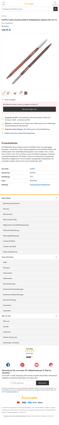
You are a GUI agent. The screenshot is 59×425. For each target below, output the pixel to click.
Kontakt (5, 326)
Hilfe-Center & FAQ (10, 220)
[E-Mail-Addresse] (23, 383)
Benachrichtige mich (29, 109)
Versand (6, 209)
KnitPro (6, 26)
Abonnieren (42, 383)
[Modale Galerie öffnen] (29, 61)
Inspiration (7, 311)
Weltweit (28, 416)
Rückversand (7, 214)
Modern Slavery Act (10, 337)
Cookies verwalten (9, 246)
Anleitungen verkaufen (11, 343)
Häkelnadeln (7, 278)
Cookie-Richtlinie (9, 241)
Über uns (6, 321)
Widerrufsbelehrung (10, 252)
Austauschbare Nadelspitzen (40, 185)
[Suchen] (55, 9)
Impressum (7, 332)
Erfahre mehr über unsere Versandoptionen (19, 133)
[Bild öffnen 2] (9, 93)
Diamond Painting (9, 300)
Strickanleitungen (9, 284)
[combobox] (27, 9)
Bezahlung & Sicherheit (11, 203)
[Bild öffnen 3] (14, 93)
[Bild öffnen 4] (20, 93)
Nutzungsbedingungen (11, 236)
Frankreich (51, 416)
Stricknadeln (7, 273)
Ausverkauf (7, 305)
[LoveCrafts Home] (29, 397)
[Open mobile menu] (3, 3)
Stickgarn (6, 268)
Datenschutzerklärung (11, 230)
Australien (44, 416)
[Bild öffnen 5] (25, 93)
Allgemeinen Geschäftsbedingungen (16, 225)
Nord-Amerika (36, 416)
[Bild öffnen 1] (4, 93)
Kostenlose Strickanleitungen (13, 289)
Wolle (5, 262)
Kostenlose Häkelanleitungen (13, 294)
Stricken (4, 16)
